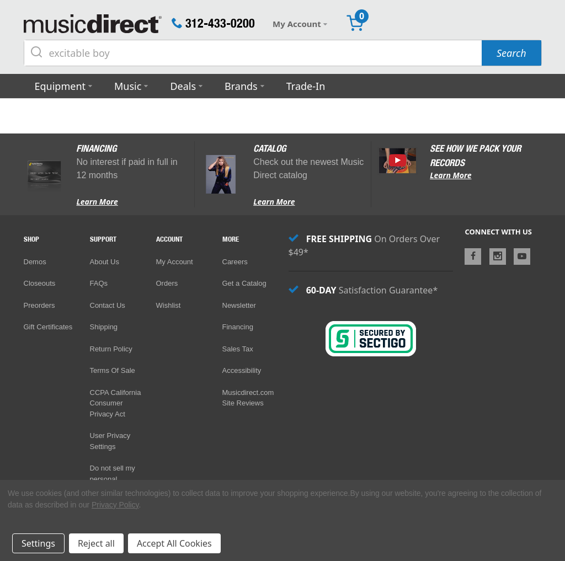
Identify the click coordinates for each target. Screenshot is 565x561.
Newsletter (239, 305)
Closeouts (40, 283)
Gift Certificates (48, 326)
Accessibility (242, 370)
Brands (241, 86)
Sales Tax (237, 349)
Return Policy (111, 349)
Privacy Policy (115, 504)
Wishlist (168, 305)
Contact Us (107, 305)
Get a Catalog (244, 283)
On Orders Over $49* (364, 245)
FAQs (99, 283)
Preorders (39, 305)
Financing (237, 327)
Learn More (97, 201)
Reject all (96, 543)
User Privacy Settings (110, 441)
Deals (183, 86)
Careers (235, 262)
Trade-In (306, 86)
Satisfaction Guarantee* (363, 290)
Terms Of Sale (112, 370)
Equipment (60, 86)
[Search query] (253, 53)
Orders (167, 283)
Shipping (104, 327)
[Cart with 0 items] (355, 24)
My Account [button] (300, 23)
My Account (174, 262)
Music (127, 86)
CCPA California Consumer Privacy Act (115, 403)
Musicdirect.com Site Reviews (248, 398)
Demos (35, 262)
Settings (38, 543)
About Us (104, 262)
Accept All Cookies (174, 543)
